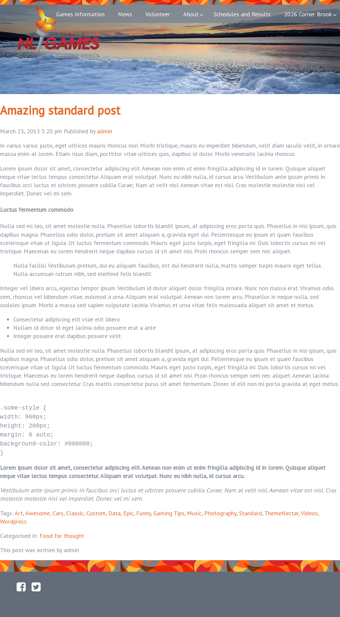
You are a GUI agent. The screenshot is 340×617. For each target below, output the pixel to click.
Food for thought (62, 531)
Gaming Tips (168, 508)
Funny (143, 508)
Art (19, 508)
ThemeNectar (281, 508)
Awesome (37, 508)
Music (194, 508)
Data (114, 508)
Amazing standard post (60, 110)
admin (104, 131)
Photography (220, 508)
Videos (309, 508)
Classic (75, 508)
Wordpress (13, 517)
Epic (128, 508)
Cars (57, 508)
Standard (250, 508)
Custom (96, 508)
